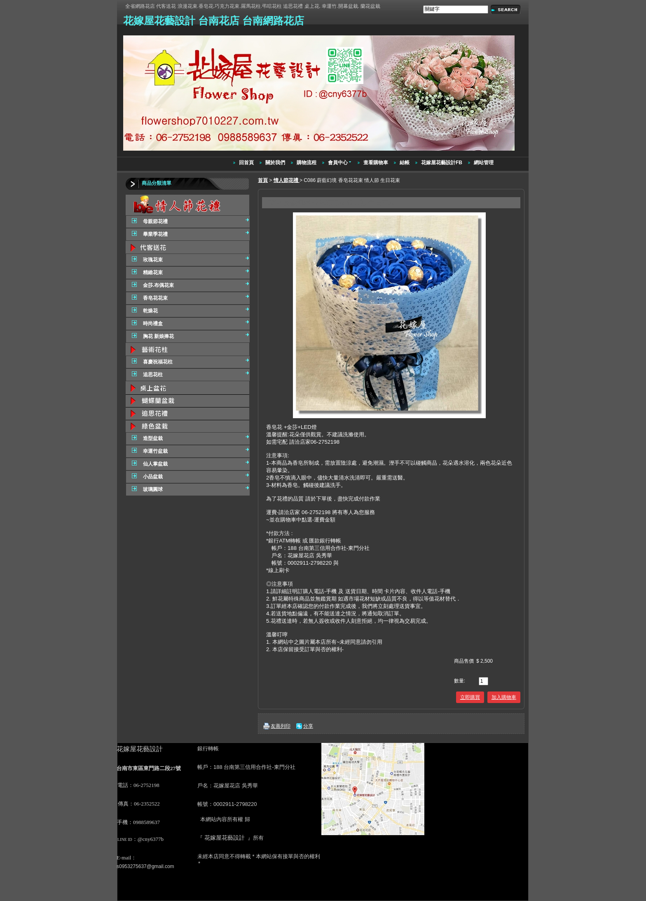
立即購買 (470, 697)
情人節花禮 (287, 180)
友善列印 (280, 726)
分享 (308, 726)
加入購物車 (504, 697)
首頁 (263, 180)
